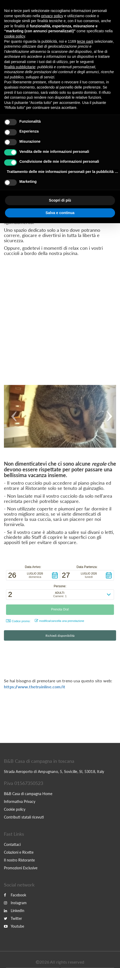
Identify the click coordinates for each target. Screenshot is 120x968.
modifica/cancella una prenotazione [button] (59, 620)
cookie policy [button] (14, 36)
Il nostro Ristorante (19, 860)
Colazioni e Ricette (18, 852)
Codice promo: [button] (18, 621)
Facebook (15, 895)
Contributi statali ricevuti (24, 817)
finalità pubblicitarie (19, 67)
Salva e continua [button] (59, 213)
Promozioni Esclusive (20, 868)
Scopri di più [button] (60, 200)
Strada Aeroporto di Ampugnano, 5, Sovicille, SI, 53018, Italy (54, 771)
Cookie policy (14, 809)
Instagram (15, 903)
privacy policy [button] (52, 16)
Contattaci (12, 844)
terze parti (85, 41)
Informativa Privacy (19, 801)
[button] (12, 416)
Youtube (14, 926)
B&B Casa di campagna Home (28, 793)
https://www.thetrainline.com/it (34, 686)
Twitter (13, 918)
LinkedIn (14, 910)
